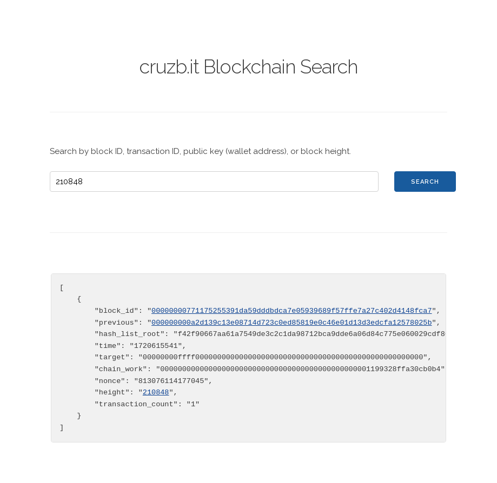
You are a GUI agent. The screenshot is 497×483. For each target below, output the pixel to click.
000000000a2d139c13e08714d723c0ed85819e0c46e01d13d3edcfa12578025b (291, 322)
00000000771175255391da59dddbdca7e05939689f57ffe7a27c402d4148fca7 (291, 311)
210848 (156, 392)
